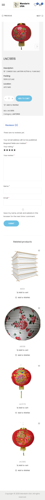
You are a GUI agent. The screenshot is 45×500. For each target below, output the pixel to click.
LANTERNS (16, 114)
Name (7, 186)
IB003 (22, 289)
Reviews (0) (11, 125)
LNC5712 (22, 404)
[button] (11, 105)
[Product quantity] (9, 98)
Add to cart (24, 98)
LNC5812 (22, 462)
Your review (9, 155)
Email (6, 198)
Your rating (9, 146)
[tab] (22, 125)
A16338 (22, 346)
